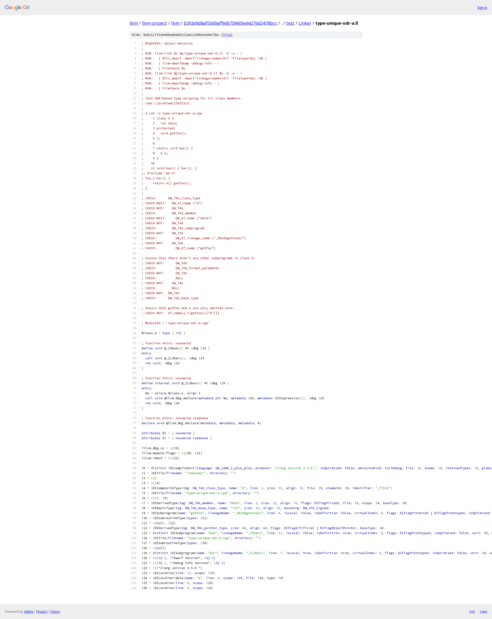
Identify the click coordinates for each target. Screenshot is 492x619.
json (483, 611)
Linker (305, 23)
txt (472, 611)
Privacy (41, 611)
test (290, 23)
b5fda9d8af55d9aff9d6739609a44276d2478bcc (230, 23)
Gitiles (28, 611)
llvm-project (154, 23)
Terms (55, 611)
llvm (134, 23)
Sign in (482, 7)
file (227, 35)
